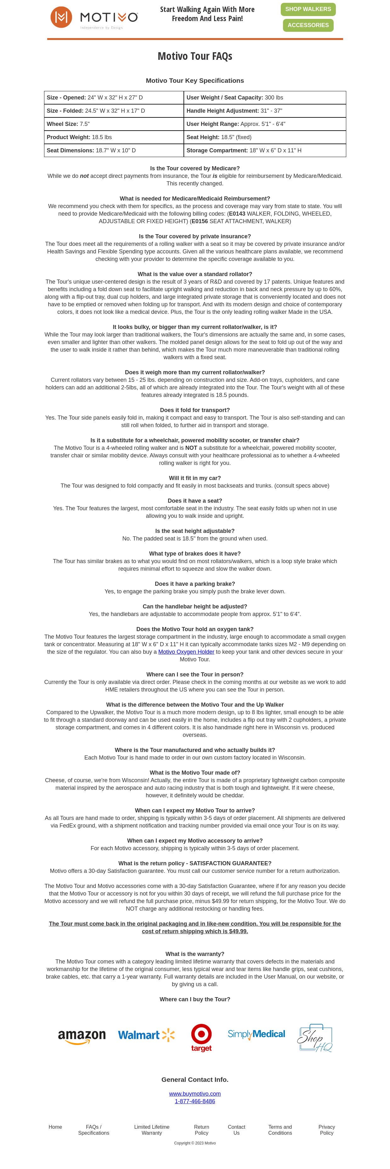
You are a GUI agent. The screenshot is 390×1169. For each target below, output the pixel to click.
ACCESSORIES (308, 25)
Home (55, 1127)
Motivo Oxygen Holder (186, 652)
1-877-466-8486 (195, 1101)
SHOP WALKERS (308, 9)
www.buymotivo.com (195, 1094)
